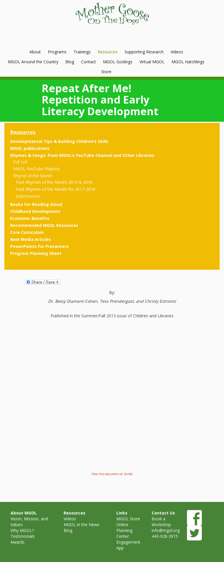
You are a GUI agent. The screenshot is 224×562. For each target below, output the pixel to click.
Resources (108, 52)
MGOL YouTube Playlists (36, 168)
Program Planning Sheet (36, 253)
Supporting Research (144, 52)
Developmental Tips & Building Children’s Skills (59, 141)
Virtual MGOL (151, 61)
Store (106, 71)
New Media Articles (30, 239)
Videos (177, 52)
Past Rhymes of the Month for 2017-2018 (55, 189)
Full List (20, 161)
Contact (88, 61)
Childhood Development (35, 211)
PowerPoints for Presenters (39, 246)
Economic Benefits (29, 218)
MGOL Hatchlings (188, 61)
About (35, 52)
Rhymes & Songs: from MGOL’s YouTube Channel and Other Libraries (82, 155)
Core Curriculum (27, 232)
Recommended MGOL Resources (44, 225)
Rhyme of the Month (32, 175)
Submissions (28, 196)
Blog (69, 61)
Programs (57, 52)
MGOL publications (30, 148)
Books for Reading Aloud (36, 204)
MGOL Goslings (117, 61)
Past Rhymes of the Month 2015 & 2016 (54, 182)
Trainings (82, 52)
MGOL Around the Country (33, 61)
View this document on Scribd (112, 474)
